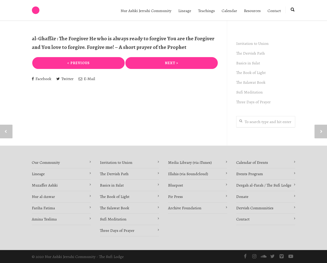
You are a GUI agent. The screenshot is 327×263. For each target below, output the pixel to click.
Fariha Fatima (43, 208)
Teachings (206, 10)
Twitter (65, 78)
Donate (242, 196)
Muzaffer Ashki (45, 185)
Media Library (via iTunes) (190, 162)
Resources (252, 10)
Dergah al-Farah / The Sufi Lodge (263, 185)
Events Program (249, 174)
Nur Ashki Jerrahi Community (146, 10)
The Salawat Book (250, 82)
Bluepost (175, 185)
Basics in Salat (248, 63)
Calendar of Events (252, 162)
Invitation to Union (252, 43)
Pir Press (175, 196)
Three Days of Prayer (253, 102)
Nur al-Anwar (43, 196)
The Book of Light (251, 72)
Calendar (229, 10)
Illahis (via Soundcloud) (188, 174)
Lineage (184, 10)
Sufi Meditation (249, 92)
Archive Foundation (184, 208)
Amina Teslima (44, 219)
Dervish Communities (254, 208)
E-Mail (87, 78)
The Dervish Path (250, 53)
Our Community (46, 162)
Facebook (41, 78)
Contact (274, 10)
